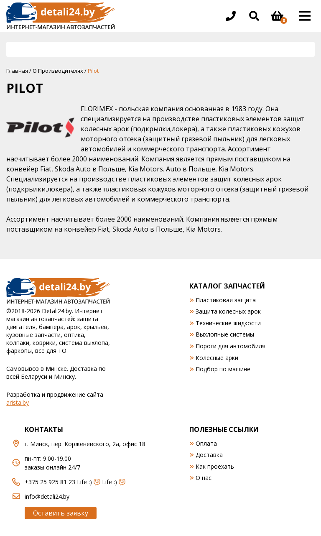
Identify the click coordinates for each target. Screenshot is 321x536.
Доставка (209, 455)
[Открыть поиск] (254, 16)
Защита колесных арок (228, 311)
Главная (17, 70)
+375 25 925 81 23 (50, 482)
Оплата (206, 443)
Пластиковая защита (226, 300)
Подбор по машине (223, 369)
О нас (203, 478)
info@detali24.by (47, 496)
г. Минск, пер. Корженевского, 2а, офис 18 (85, 444)
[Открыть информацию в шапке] (231, 16)
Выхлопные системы (225, 334)
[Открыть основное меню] (305, 16)
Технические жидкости (228, 323)
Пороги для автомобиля (230, 346)
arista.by (17, 402)
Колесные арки (217, 358)
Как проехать (215, 466)
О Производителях (58, 70)
